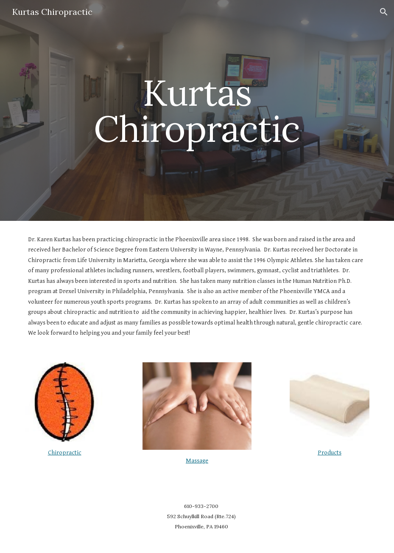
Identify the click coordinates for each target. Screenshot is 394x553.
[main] (197, 110)
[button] (384, 12)
